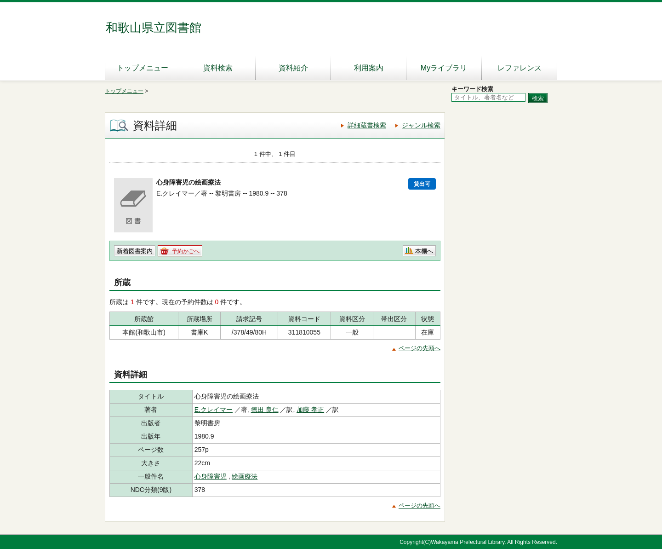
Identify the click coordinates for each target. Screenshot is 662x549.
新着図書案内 (135, 251)
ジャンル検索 (421, 125)
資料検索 (218, 68)
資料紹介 (293, 68)
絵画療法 (244, 476)
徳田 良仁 (265, 409)
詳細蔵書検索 (367, 125)
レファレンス (519, 68)
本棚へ (424, 251)
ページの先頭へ (419, 348)
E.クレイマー (213, 409)
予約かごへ (186, 251)
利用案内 (368, 68)
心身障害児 (210, 476)
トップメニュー (142, 68)
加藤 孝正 (310, 409)
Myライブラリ (444, 68)
